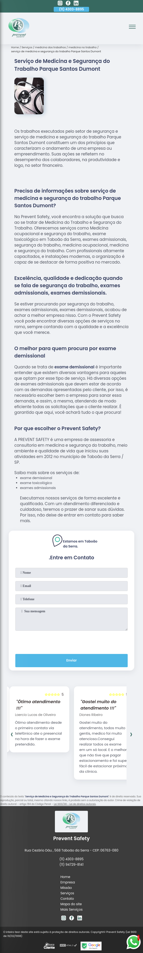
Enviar (71, 660)
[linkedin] (76, 4)
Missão (66, 887)
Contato (67, 898)
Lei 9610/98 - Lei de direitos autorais (75, 804)
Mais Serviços (71, 909)
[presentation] (71, 641)
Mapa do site (71, 904)
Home (65, 876)
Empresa (67, 882)
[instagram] (60, 4)
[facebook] (68, 4)
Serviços (67, 893)
